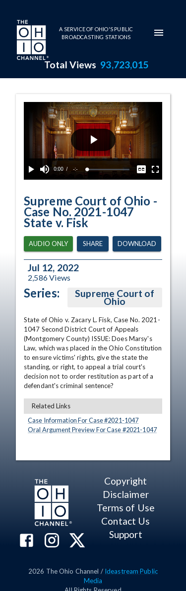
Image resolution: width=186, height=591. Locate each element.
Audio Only (48, 243)
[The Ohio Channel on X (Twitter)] (77, 541)
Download (137, 243)
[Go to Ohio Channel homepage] (31, 41)
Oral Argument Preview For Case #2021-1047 (92, 430)
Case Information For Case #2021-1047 (83, 420)
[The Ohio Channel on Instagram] (52, 541)
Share (93, 243)
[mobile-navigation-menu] (159, 33)
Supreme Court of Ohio (114, 297)
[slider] (108, 169)
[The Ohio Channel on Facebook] (26, 541)
